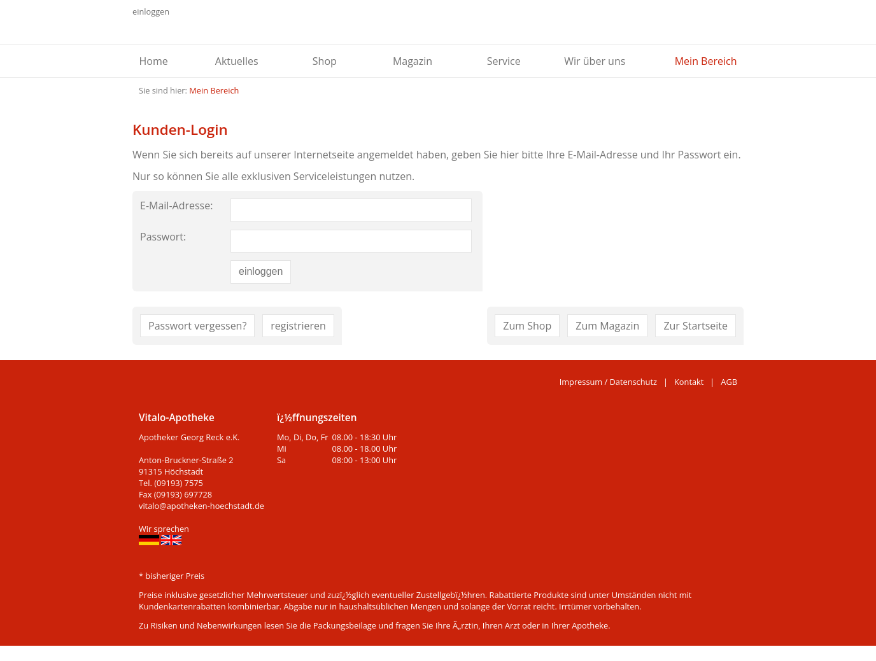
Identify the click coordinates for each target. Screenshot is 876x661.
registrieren (298, 326)
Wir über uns (594, 61)
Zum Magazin (607, 326)
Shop (325, 61)
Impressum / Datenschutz (608, 381)
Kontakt (688, 381)
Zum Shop (527, 326)
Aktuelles (236, 61)
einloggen (150, 11)
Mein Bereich (706, 61)
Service (504, 61)
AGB (729, 381)
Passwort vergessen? (197, 326)
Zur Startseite (695, 326)
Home (153, 61)
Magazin (412, 61)
